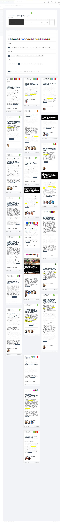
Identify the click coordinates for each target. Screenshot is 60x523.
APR (27, 59)
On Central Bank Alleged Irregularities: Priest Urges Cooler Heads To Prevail (19, 314)
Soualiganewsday (28, 75)
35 (26, 67)
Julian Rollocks (35, 350)
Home (2, 10)
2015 (22, 49)
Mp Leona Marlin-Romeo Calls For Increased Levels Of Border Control (19, 130)
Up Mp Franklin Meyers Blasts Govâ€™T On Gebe (50, 297)
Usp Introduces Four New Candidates (50, 89)
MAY (30, 59)
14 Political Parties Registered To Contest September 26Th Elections (35, 403)
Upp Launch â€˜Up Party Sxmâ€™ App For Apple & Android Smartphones (19, 351)
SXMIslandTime (34, 75)
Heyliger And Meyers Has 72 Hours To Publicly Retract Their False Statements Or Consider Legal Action (19, 174)
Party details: (18, 17)
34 (24, 67)
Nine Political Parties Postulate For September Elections (35, 255)
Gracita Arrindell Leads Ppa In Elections (34, 487)
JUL (35, 59)
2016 (25, 49)
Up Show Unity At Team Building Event (35, 124)
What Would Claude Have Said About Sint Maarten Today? (50, 161)
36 (28, 67)
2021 (41, 49)
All (16, 49)
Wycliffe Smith (32, 225)
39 (34, 67)
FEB (21, 59)
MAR (24, 59)
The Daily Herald (40, 75)
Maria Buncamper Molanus (33, 102)
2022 (44, 49)
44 (44, 67)
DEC (49, 59)
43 (42, 67)
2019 (35, 49)
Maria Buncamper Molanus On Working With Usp (35, 90)
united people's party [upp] (27, 15)
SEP (41, 59)
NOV (46, 59)
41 (38, 67)
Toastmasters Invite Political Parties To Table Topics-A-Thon (19, 89)
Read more (16, 111)
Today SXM (45, 75)
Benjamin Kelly (52, 200)
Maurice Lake (35, 446)
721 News (19, 75)
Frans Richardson (52, 106)
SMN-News (23, 75)
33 (22, 67)
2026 (17, 50)
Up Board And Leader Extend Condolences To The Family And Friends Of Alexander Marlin (35, 340)
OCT (43, 59)
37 (30, 67)
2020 (38, 49)
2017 (28, 49)
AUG (38, 59)
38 (32, 67)
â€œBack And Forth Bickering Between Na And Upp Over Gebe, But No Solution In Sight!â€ (50, 240)
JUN (32, 59)
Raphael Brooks (53, 202)
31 (18, 67)
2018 (31, 49)
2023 (47, 49)
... (16, 67)
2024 (50, 49)
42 (40, 67)
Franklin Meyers (52, 302)
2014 (19, 49)
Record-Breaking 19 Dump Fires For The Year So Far (35, 181)
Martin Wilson (47, 201)
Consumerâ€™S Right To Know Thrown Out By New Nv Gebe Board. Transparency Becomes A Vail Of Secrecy (50, 333)
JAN (19, 59)
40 (36, 67)
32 (20, 67)
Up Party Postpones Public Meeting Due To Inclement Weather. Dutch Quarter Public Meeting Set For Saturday (19, 223)
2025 (53, 49)
